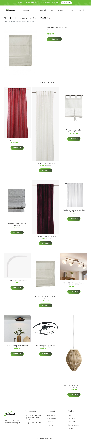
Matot (52, 11)
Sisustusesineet (51, 419)
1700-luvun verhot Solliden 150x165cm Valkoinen (73, 132)
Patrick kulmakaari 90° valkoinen (17, 282)
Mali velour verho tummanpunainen (45, 237)
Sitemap (70, 429)
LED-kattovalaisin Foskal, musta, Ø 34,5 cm (17, 347)
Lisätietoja (54, 40)
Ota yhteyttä (72, 419)
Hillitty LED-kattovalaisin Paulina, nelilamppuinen (73, 285)
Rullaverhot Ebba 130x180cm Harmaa (17, 225)
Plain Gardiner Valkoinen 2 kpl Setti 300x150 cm (74, 212)
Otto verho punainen (17, 142)
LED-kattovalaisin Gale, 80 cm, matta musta (45, 347)
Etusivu (6, 22)
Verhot (66, 28)
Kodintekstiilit (41, 11)
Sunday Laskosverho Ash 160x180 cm (45, 298)
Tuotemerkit (80, 11)
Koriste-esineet (28, 11)
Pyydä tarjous (66, 2)
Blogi (71, 11)
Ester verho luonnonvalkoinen (45, 164)
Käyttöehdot (72, 422)
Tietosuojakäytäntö (74, 426)
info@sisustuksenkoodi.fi (33, 424)
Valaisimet (61, 11)
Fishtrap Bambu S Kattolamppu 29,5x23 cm (74, 388)
